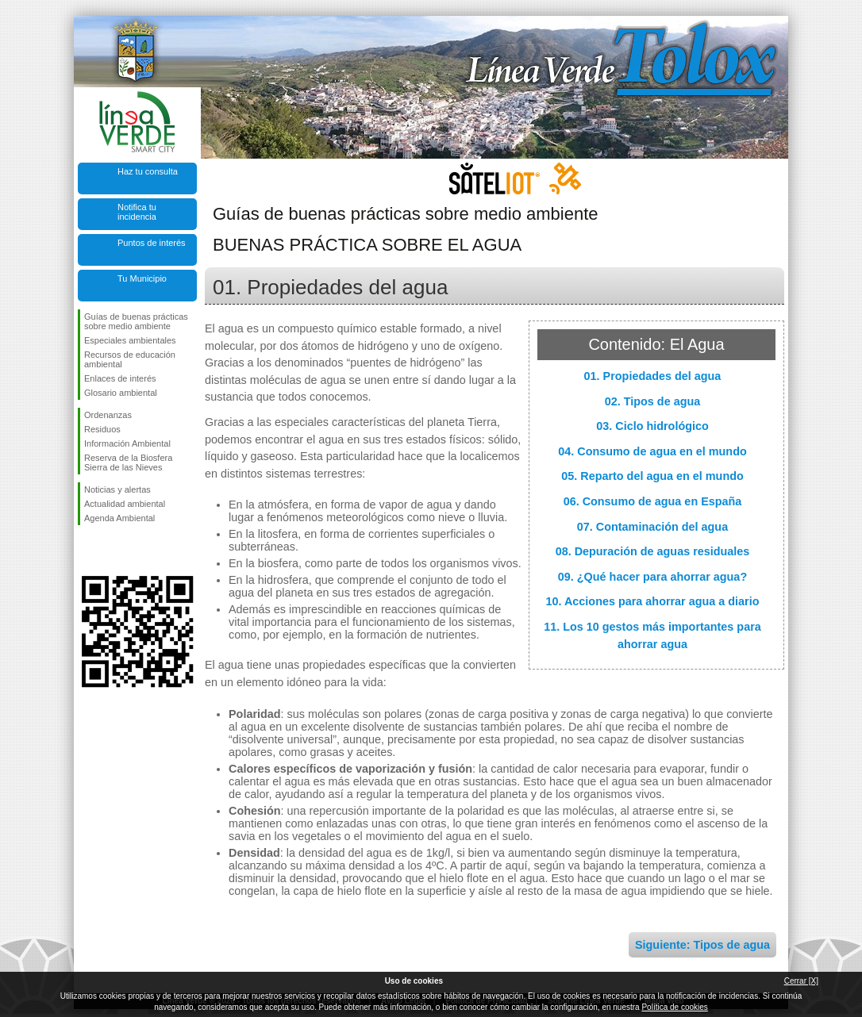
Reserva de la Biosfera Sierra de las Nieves (128, 462)
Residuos (102, 429)
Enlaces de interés (120, 378)
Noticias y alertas (117, 489)
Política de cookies (674, 1007)
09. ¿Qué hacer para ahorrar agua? (652, 576)
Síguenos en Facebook (87, 550)
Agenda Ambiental (119, 518)
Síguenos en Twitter (113, 550)
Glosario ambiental (120, 392)
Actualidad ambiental (124, 503)
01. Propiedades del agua (653, 376)
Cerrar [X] (801, 981)
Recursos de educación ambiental (129, 359)
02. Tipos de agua (653, 401)
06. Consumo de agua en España (653, 501)
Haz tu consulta (147, 171)
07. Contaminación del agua (652, 526)
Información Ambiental (127, 443)
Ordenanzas (108, 415)
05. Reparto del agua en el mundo (652, 476)
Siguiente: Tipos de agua (702, 944)
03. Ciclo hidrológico (652, 426)
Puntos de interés (151, 243)
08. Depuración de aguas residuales (653, 551)
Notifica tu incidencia (136, 211)
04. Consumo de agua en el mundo (652, 451)
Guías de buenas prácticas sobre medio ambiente (136, 321)
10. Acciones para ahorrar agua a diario (652, 601)
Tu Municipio (142, 278)
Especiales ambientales (130, 340)
